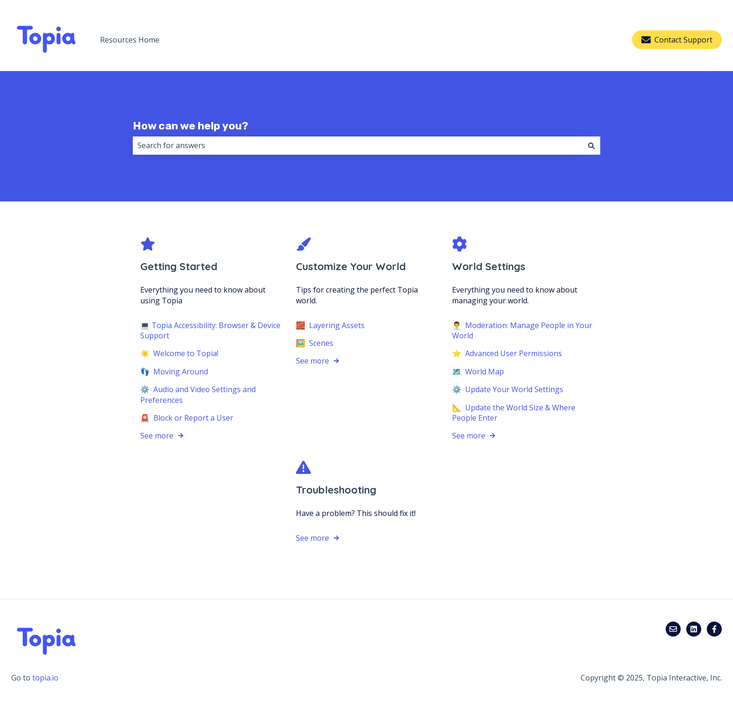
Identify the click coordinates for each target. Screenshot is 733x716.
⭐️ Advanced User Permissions (507, 353)
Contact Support (676, 40)
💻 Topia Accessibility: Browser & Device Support (210, 330)
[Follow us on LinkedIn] (693, 629)
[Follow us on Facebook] (714, 629)
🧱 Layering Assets (330, 325)
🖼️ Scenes (314, 343)
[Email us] (673, 629)
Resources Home (129, 40)
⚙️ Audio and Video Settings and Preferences (198, 394)
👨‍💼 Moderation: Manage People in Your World (522, 330)
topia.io (45, 678)
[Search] (591, 145)
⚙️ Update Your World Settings (507, 389)
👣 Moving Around (174, 371)
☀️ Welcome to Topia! (179, 353)
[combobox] (357, 145)
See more (156, 435)
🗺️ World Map (478, 371)
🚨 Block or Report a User (186, 418)
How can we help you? (190, 125)
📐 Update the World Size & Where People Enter (513, 412)
